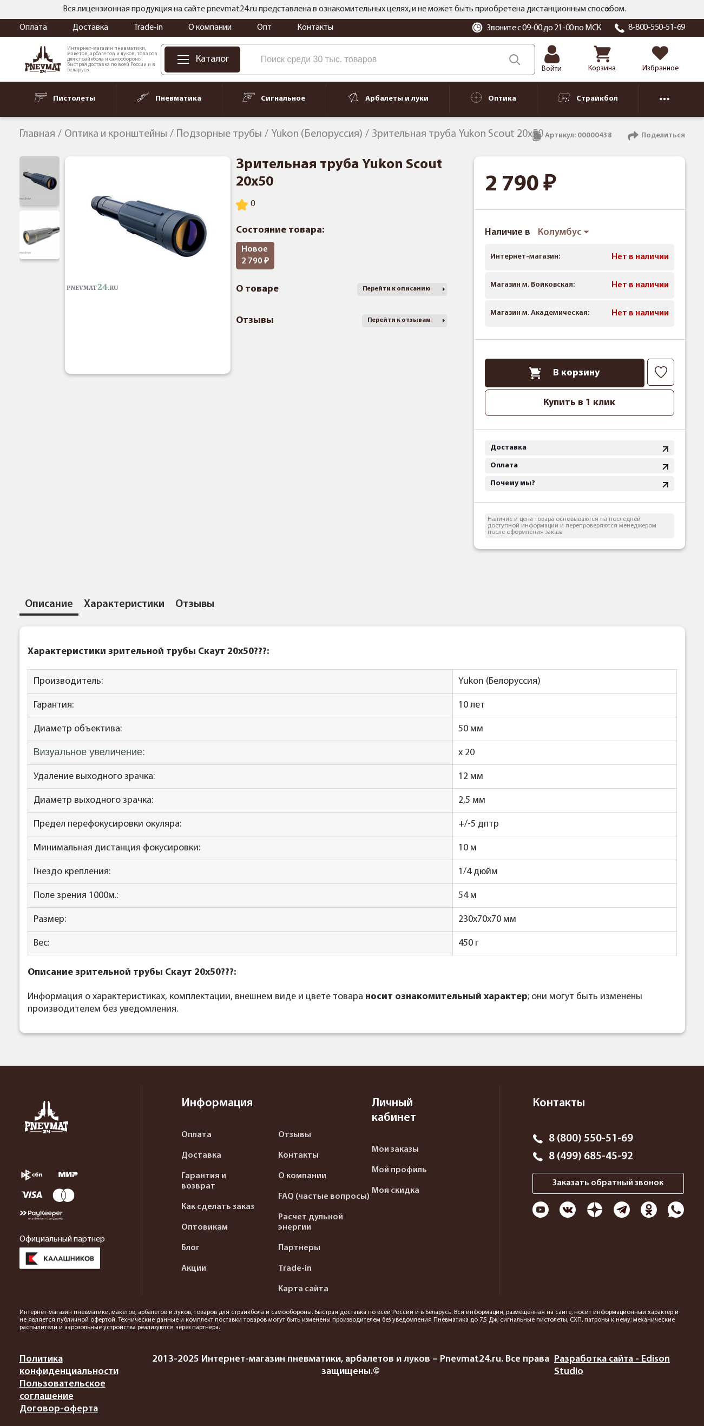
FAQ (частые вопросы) (324, 1196)
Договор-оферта (58, 1409)
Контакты (315, 27)
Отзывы (294, 1135)
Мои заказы (395, 1149)
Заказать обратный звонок (607, 1183)
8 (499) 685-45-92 (591, 1156)
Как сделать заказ (217, 1207)
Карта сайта (303, 1289)
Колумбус (563, 232)
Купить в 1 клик (579, 403)
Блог (190, 1248)
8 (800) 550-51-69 (591, 1138)
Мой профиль (399, 1170)
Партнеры (299, 1248)
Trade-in (148, 27)
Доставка (90, 27)
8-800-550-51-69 (656, 27)
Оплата (33, 27)
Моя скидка (395, 1190)
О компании (210, 27)
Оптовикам (204, 1227)
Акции (193, 1268)
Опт (264, 27)
